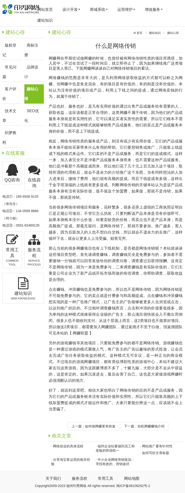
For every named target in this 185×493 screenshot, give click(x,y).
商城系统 (99, 9)
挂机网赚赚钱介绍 (151, 426)
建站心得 (173, 33)
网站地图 (131, 478)
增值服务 (154, 9)
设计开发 (71, 9)
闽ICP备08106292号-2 (133, 486)
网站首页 (45, 9)
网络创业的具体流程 (68, 446)
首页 (139, 33)
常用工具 (105, 478)
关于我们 (53, 478)
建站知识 (45, 20)
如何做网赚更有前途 (100, 426)
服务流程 (79, 478)
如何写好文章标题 (155, 453)
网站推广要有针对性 (157, 446)
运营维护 (126, 9)
